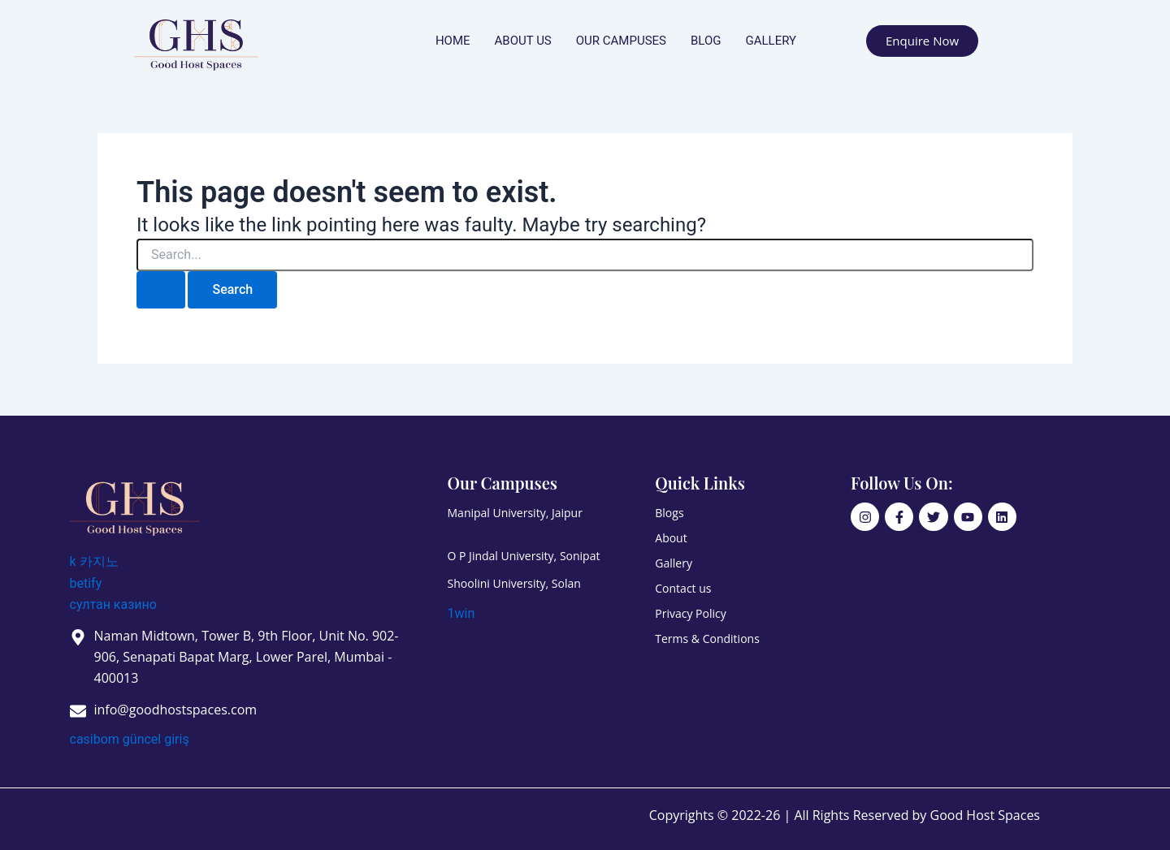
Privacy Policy (690, 613)
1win (461, 613)
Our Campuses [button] (621, 40)
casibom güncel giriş (129, 739)
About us (523, 40)
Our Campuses (502, 483)
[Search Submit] (160, 290)
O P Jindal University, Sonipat (524, 555)
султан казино (113, 604)
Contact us (683, 588)
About (671, 538)
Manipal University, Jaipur (515, 512)
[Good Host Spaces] (135, 504)
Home (453, 40)
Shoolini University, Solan (514, 583)
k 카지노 (94, 561)
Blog (706, 40)
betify (86, 583)
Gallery (770, 40)
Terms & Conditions (707, 638)
